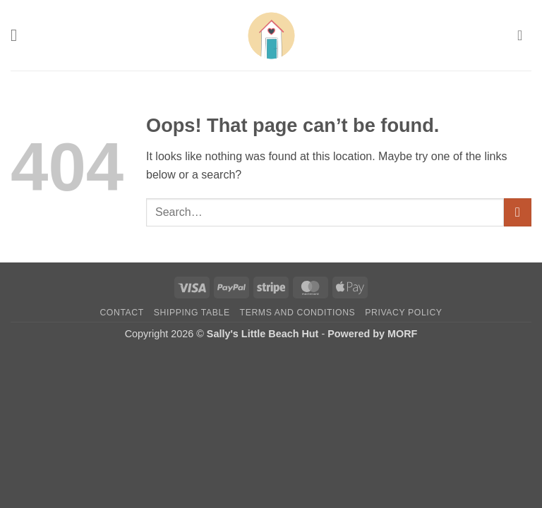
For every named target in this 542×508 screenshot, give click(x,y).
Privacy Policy (403, 313)
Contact (122, 313)
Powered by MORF (372, 333)
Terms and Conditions (298, 313)
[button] (19, 35)
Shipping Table (192, 313)
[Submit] (517, 212)
